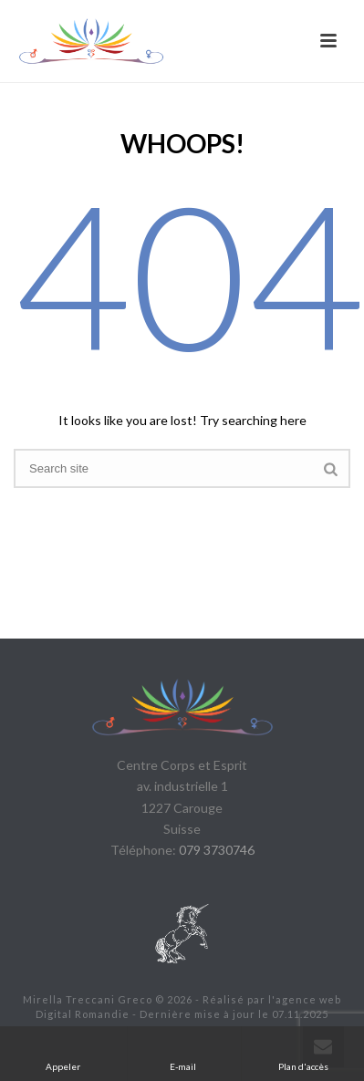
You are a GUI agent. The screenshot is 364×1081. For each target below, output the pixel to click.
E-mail (184, 1053)
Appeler (63, 1053)
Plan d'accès (303, 1053)
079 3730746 (217, 850)
